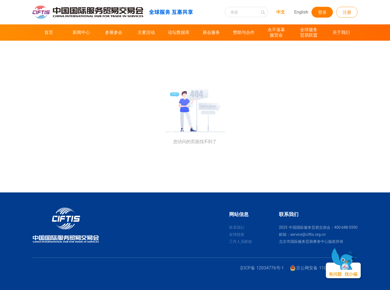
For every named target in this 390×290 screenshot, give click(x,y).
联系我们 (236, 227)
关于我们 (341, 32)
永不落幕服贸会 (276, 32)
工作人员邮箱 (240, 241)
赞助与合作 (244, 32)
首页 (48, 32)
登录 (322, 12)
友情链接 (236, 234)
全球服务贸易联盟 (308, 32)
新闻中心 (81, 32)
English (301, 12)
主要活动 (146, 32)
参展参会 (113, 32)
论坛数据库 (179, 32)
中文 (280, 12)
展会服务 (211, 32)
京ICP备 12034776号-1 (262, 267)
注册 (347, 12)
